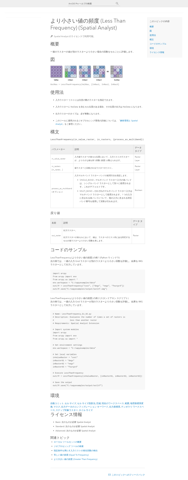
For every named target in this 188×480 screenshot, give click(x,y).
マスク (57, 406)
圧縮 (98, 403)
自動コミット (57, 403)
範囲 (127, 403)
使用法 (153, 35)
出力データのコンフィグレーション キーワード (84, 406)
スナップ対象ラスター (67, 410)
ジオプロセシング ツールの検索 (69, 446)
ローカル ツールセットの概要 (67, 442)
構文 (152, 39)
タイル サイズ (86, 410)
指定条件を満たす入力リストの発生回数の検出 (76, 450)
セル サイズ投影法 (86, 403)
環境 (152, 48)
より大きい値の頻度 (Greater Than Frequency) (75, 459)
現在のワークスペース (113, 403)
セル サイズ (70, 403)
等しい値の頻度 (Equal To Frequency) (71, 455)
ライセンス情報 (157, 52)
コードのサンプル (158, 44)
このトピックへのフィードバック (128, 474)
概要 (152, 26)
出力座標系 (114, 406)
